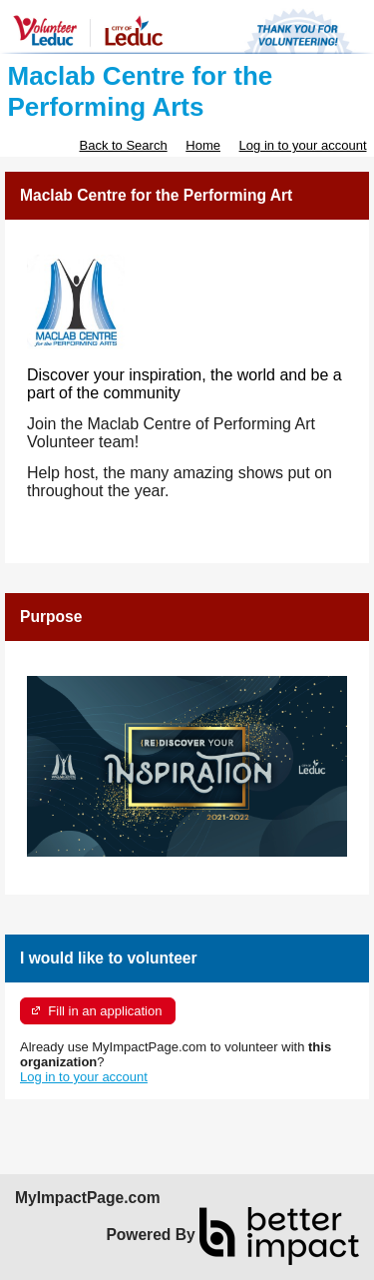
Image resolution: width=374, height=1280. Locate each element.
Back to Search (123, 145)
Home (203, 145)
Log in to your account (303, 145)
